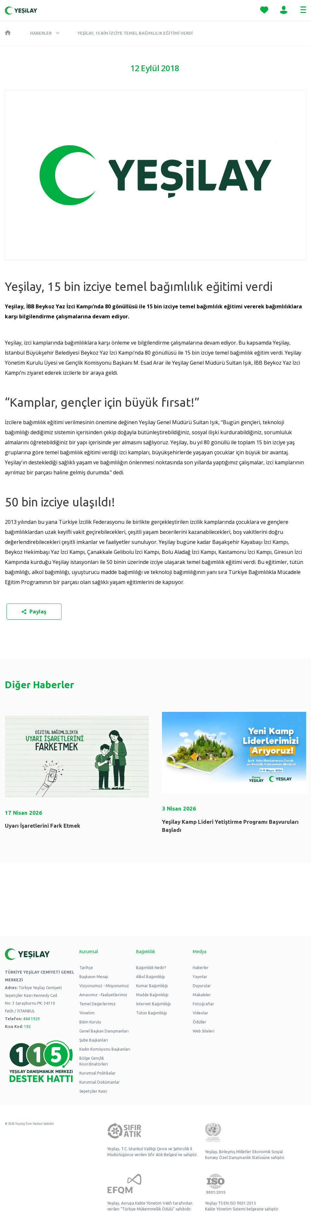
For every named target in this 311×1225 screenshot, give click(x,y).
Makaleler (202, 995)
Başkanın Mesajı (93, 977)
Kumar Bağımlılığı (152, 986)
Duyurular (202, 986)
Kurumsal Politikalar (97, 1073)
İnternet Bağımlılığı (153, 1004)
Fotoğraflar (203, 1004)
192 (27, 1026)
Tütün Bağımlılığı (151, 1013)
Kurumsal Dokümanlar (99, 1082)
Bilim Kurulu (90, 1022)
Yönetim (87, 1013)
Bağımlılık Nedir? (151, 968)
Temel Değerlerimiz (97, 1004)
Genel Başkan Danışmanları (104, 1031)
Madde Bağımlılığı (152, 995)
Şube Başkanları (93, 1040)
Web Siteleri (203, 1031)
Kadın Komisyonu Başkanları (104, 1049)
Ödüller (199, 1022)
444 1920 (31, 1019)
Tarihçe (86, 968)
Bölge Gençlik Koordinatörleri (93, 1061)
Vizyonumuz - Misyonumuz (104, 986)
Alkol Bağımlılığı (150, 977)
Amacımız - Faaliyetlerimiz (103, 995)
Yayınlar (200, 977)
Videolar (200, 1013)
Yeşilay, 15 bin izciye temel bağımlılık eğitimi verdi (135, 33)
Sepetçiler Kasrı (93, 1091)
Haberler (41, 33)
